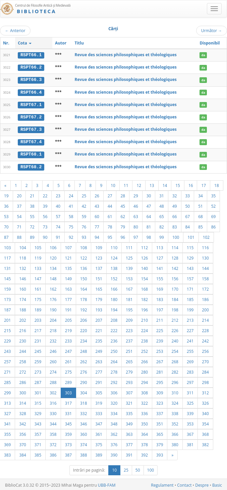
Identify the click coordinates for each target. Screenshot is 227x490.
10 (113, 184)
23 (58, 194)
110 (114, 246)
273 (38, 370)
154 (144, 277)
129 (190, 256)
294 (144, 381)
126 (144, 256)
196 (144, 308)
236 (114, 339)
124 (114, 256)
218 (53, 329)
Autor (60, 43)
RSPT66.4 (31, 92)
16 (190, 184)
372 (53, 443)
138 (114, 267)
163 (68, 287)
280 (144, 370)
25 (84, 194)
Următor (211, 30)
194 (114, 308)
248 (83, 350)
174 (22, 298)
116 (205, 246)
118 (22, 256)
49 (174, 204)
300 (22, 391)
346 (83, 422)
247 (68, 350)
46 (135, 204)
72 (32, 225)
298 (205, 381)
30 (149, 194)
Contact (184, 484)
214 (205, 318)
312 (205, 391)
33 (187, 194)
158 (205, 277)
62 (122, 215)
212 (174, 318)
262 (83, 360)
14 (165, 184)
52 (213, 204)
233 (68, 339)
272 (22, 370)
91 (58, 235)
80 (135, 225)
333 (98, 412)
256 (205, 350)
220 (83, 329)
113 (159, 246)
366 (174, 432)
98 (149, 235)
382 (205, 443)
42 (84, 204)
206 (83, 318)
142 (174, 267)
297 (190, 381)
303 (68, 391)
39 (45, 204)
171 (190, 287)
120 (53, 256)
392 (144, 453)
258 (22, 360)
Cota (25, 43)
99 (161, 235)
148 (53, 277)
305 (98, 391)
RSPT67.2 (31, 116)
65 (161, 215)
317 (68, 401)
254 (174, 350)
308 (144, 391)
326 (205, 401)
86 (213, 225)
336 (144, 412)
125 (129, 256)
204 (53, 318)
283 (190, 370)
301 (38, 391)
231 (38, 339)
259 (38, 360)
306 (114, 391)
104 (22, 246)
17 (203, 184)
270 (205, 360)
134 (53, 267)
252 (144, 350)
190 (53, 308)
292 (114, 381)
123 (98, 256)
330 (53, 412)
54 (19, 215)
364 (144, 432)
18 (216, 184)
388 (83, 453)
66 (174, 215)
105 (38, 246)
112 (144, 246)
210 (144, 318)
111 (129, 246)
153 (129, 277)
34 (200, 194)
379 (159, 443)
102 (206, 235)
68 (200, 215)
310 (174, 391)
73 (45, 225)
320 (114, 401)
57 (58, 215)
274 (53, 370)
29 (135, 194)
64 (149, 215)
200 (205, 308)
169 (159, 287)
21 (32, 194)
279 (129, 370)
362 (114, 432)
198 (174, 308)
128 (174, 256)
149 (68, 277)
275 (68, 370)
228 (205, 329)
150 (83, 277)
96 (122, 235)
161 (38, 287)
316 (53, 401)
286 (22, 381)
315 (38, 401)
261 (68, 360)
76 (84, 225)
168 (144, 287)
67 (187, 215)
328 (22, 412)
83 (174, 225)
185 (190, 298)
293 (129, 381)
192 (83, 308)
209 (129, 318)
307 (129, 391)
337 (159, 412)
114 (174, 246)
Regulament (162, 484)
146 (22, 277)
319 (98, 401)
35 (213, 194)
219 (68, 329)
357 (38, 432)
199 (190, 308)
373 (68, 443)
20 (19, 194)
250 (114, 350)
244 (22, 350)
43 (97, 204)
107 (68, 246)
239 (159, 339)
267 (159, 360)
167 (129, 287)
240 (174, 339)
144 (205, 267)
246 (53, 350)
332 (83, 412)
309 (159, 391)
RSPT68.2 (31, 166)
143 (190, 267)
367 (190, 432)
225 (159, 329)
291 (98, 381)
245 (38, 350)
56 (45, 215)
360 (83, 432)
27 (110, 194)
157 (190, 277)
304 (83, 391)
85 (200, 225)
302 (53, 391)
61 (110, 215)
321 (129, 401)
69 (213, 215)
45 (122, 204)
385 (38, 453)
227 (190, 329)
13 (152, 184)
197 (159, 308)
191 (68, 308)
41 (71, 204)
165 (98, 287)
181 (129, 298)
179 (98, 298)
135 (68, 267)
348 (114, 422)
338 (174, 412)
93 (84, 235)
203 (38, 318)
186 (205, 298)
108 (83, 246)
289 (68, 381)
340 (205, 412)
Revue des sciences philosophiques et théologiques (125, 55)
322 (144, 401)
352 (174, 422)
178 (83, 298)
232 (53, 339)
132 (22, 267)
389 (98, 453)
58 (71, 215)
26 (97, 194)
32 (174, 194)
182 (144, 298)
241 (190, 339)
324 (174, 401)
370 (22, 443)
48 (161, 204)
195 (129, 308)
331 (68, 412)
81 (149, 225)
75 (71, 225)
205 (68, 318)
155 (159, 277)
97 (135, 235)
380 (174, 443)
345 (68, 422)
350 (144, 422)
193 (98, 308)
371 (38, 443)
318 (83, 401)
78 (110, 225)
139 (129, 267)
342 (22, 422)
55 (32, 215)
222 (114, 329)
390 (114, 453)
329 (38, 412)
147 (38, 277)
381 (190, 443)
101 (190, 235)
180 (114, 298)
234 (83, 339)
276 (83, 370)
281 (159, 370)
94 (97, 235)
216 (22, 329)
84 (187, 225)
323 (159, 401)
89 (32, 235)
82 (161, 225)
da (203, 55)
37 (19, 204)
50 (187, 204)
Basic (217, 484)
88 (19, 235)
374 (83, 443)
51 (200, 204)
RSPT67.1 (31, 104)
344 (53, 422)
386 (53, 453)
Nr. (6, 43)
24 (71, 194)
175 (38, 298)
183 (159, 298)
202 (22, 318)
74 (58, 225)
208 (114, 318)
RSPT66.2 (31, 67)
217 (38, 329)
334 (114, 412)
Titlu (78, 43)
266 (144, 360)
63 (135, 215)
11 (126, 184)
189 (38, 308)
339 (190, 412)
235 (98, 339)
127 (159, 256)
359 (68, 432)
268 (174, 360)
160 (22, 287)
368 (205, 432)
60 (97, 215)
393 (159, 453)
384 (22, 453)
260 (53, 360)
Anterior (15, 30)
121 (68, 256)
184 (174, 298)
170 (174, 287)
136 (83, 267)
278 (114, 370)
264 (114, 360)
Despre (202, 484)
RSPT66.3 (31, 80)
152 (114, 277)
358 (53, 432)
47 (149, 204)
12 (138, 184)
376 (114, 443)
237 (129, 339)
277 (98, 370)
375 (98, 443)
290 (83, 381)
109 (98, 246)
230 (22, 339)
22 (45, 194)
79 (122, 225)
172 (205, 287)
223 (129, 329)
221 (98, 329)
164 (83, 287)
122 (83, 256)
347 (98, 422)
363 (129, 432)
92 (71, 235)
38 (32, 204)
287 (38, 381)
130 (205, 256)
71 (19, 225)
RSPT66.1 (31, 55)
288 (53, 381)
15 (177, 184)
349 (129, 422)
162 (53, 287)
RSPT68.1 (31, 153)
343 (38, 422)
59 (84, 215)
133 (38, 267)
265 (129, 360)
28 (122, 194)
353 (190, 422)
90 (45, 235)
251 (129, 350)
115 (190, 246)
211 (159, 318)
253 (159, 350)
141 (159, 267)
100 (175, 235)
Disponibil (210, 43)
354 (205, 422)
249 (98, 350)
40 (58, 204)
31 (161, 194)
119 (38, 256)
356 (22, 432)
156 (174, 277)
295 (159, 381)
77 (97, 225)
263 (98, 360)
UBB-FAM (107, 484)
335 (129, 412)
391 (129, 453)
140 (144, 267)
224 (144, 329)
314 (22, 401)
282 (174, 370)
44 (110, 204)
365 (159, 432)
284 (205, 370)
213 (190, 318)
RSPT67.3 (31, 129)
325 (190, 401)
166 (114, 287)
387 (68, 453)
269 (190, 360)
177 (68, 298)
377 (129, 443)
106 (53, 246)
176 (53, 298)
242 (205, 339)
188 (22, 308)
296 (174, 381)
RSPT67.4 (31, 141)
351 (159, 422)
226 (174, 329)
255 (190, 350)
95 (110, 235)
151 (98, 277)
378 (144, 443)
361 (98, 432)
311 (190, 391)
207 (98, 318)
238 (144, 339)
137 (98, 267)
